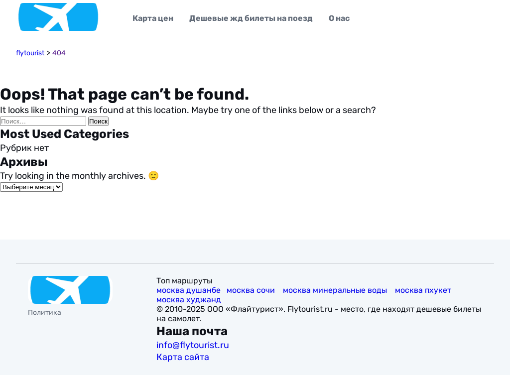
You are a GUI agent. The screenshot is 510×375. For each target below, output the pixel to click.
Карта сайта (183, 357)
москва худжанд (189, 299)
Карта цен (152, 18)
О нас (339, 18)
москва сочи (252, 290)
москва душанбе (188, 290)
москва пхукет (424, 290)
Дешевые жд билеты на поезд (251, 18)
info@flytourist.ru (192, 345)
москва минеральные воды (336, 290)
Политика (44, 312)
